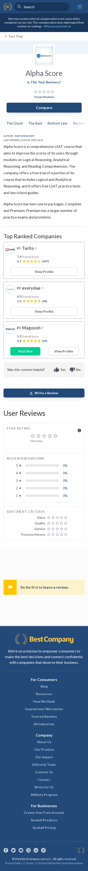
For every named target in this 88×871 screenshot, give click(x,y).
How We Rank (44, 701)
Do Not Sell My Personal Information (60, 863)
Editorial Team (44, 764)
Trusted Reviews (44, 716)
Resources (44, 694)
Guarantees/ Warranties (44, 709)
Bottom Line (57, 123)
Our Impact (44, 757)
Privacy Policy (13, 863)
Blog (44, 686)
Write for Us (44, 787)
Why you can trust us (57, 26)
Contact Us (44, 772)
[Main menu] (79, 6)
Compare (44, 107)
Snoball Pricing (44, 828)
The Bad (35, 123)
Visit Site (25, 351)
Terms (30, 863)
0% (65, 465)
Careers (44, 780)
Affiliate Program (44, 795)
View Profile (44, 272)
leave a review (56, 587)
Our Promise (44, 749)
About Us (44, 742)
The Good (14, 123)
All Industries (44, 724)
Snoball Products (44, 820)
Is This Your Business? (44, 82)
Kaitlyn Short (25, 136)
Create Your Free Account (44, 812)
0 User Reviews (44, 97)
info (79, 430)
